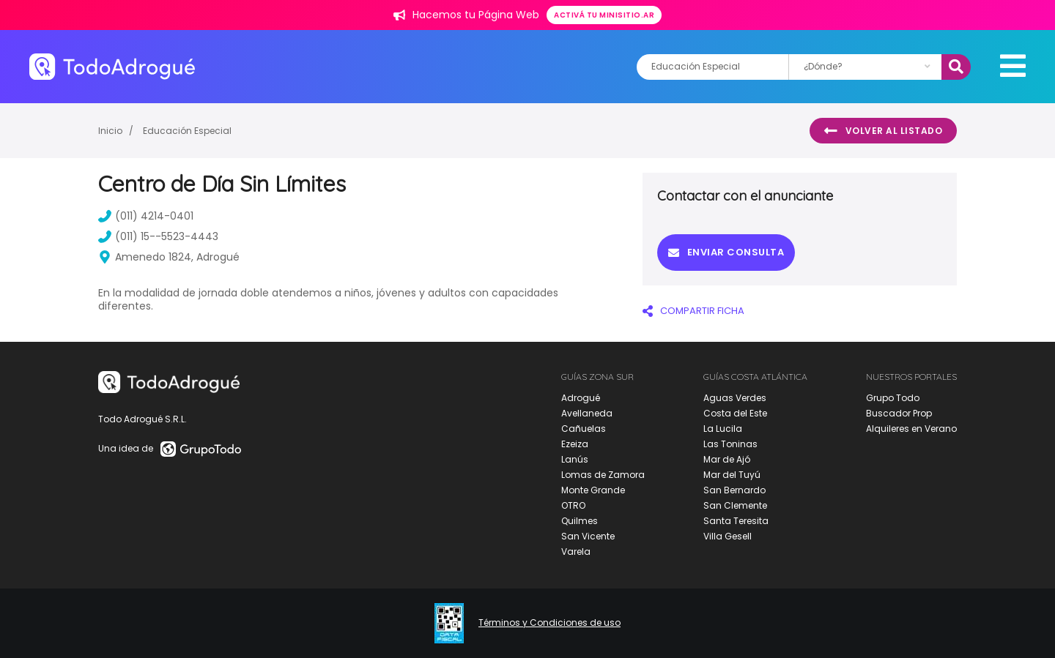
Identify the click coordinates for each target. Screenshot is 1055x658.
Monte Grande (593, 490)
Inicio (110, 130)
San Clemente (735, 505)
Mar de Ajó (726, 459)
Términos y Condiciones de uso (549, 623)
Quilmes (579, 521)
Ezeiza (574, 444)
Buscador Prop (899, 413)
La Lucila (722, 428)
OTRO (573, 505)
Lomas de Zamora (603, 474)
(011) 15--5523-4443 (158, 236)
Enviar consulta (726, 252)
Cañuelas (583, 428)
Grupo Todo (892, 398)
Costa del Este (735, 413)
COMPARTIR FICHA (693, 311)
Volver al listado (883, 131)
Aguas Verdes (734, 398)
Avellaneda (586, 413)
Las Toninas (730, 444)
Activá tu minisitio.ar (604, 15)
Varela (576, 551)
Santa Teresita (736, 521)
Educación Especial (187, 130)
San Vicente (588, 536)
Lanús (574, 459)
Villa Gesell (727, 536)
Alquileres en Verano (911, 428)
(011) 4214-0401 (145, 216)
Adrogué (580, 398)
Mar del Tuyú (731, 474)
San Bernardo (734, 490)
